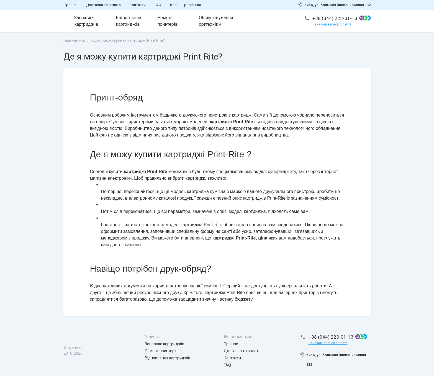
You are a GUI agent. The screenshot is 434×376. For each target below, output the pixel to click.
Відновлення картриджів (129, 21)
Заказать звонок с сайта (331, 24)
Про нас (70, 5)
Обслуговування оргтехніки (216, 21)
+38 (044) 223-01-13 (334, 18)
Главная (70, 40)
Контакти (138, 5)
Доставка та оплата (103, 5)
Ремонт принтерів (168, 21)
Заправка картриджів (87, 21)
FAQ (158, 5)
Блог (174, 5)
